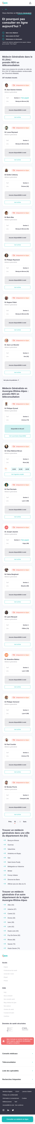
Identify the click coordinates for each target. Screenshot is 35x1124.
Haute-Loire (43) (13, 931)
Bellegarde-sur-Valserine (16, 866)
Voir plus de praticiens (10, 380)
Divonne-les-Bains (14, 879)
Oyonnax (11, 845)
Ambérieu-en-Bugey (14, 853)
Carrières (6, 1016)
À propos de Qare (9, 1013)
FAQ (5, 992)
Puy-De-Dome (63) (14, 935)
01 (15, 821)
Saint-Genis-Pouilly (14, 862)
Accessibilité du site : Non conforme (13, 1105)
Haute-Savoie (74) (14, 948)
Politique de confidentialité (10, 1095)
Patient (6, 967)
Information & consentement (11, 1098)
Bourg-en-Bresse (13, 840)
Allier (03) (11, 905)
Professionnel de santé (10, 970)
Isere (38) (11, 922)
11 (20, 821)
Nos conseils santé (9, 999)
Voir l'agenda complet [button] (17, 474)
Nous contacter (8, 996)
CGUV (17, 1091)
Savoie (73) (11, 944)
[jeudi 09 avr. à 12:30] (27, 469)
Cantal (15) (11, 913)
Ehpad (5, 977)
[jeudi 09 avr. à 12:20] (20, 469)
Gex (9, 858)
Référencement (7, 1101)
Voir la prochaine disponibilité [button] (17, 436)
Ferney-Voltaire (13, 875)
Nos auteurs (7, 1006)
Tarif (16, 1101)
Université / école (9, 974)
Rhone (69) (11, 939)
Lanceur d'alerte (27, 1091)
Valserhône (11, 849)
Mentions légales (7, 1091)
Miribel (10, 871)
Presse (6, 980)
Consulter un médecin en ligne (17, 1119)
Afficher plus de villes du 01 (17, 884)
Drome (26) (11, 918)
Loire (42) (11, 926)
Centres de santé (9, 1009)
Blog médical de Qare (10, 1002)
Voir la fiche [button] (17, 117)
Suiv (25, 821)
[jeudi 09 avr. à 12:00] (14, 469)
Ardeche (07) (12, 909)
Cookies (24, 1098)
